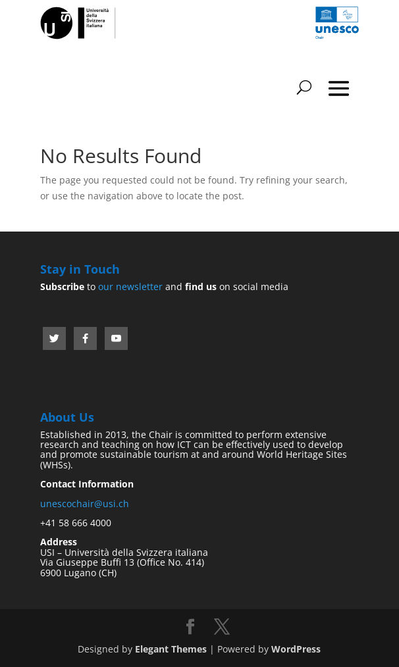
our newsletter (130, 286)
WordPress (296, 649)
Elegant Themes (171, 649)
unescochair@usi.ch (84, 503)
